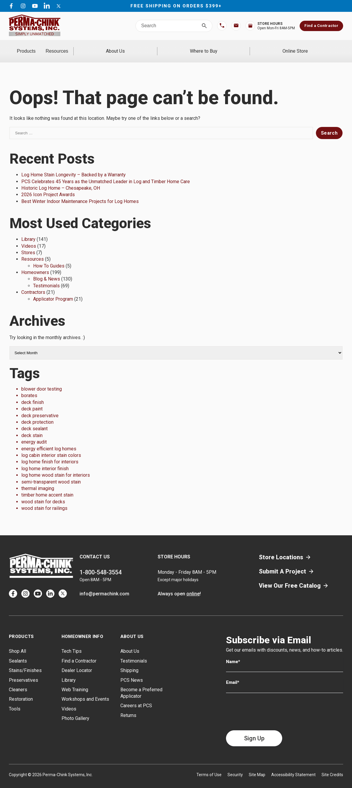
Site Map (257, 766)
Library (28, 231)
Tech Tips (72, 643)
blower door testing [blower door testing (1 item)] (41, 381)
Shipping (129, 662)
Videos (28, 238)
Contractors (33, 284)
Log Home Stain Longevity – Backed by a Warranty (73, 167)
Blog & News (46, 271)
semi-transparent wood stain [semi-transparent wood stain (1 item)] (51, 474)
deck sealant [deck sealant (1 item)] (34, 421)
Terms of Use (209, 766)
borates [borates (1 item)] (29, 388)
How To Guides (48, 258)
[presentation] (271, 703)
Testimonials (46, 278)
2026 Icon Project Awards (48, 187)
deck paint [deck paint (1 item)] (32, 401)
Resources (106, 47)
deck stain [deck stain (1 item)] (32, 427)
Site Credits (332, 766)
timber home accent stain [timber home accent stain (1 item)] (47, 487)
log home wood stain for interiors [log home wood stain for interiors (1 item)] (55, 467)
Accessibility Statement (293, 766)
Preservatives (23, 672)
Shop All (17, 643)
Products (42, 47)
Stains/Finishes (25, 662)
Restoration (21, 691)
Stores (28, 245)
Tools (14, 701)
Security (235, 766)
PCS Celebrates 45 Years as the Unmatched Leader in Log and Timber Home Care (105, 173)
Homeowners (35, 264)
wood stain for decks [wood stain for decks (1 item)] (43, 494)
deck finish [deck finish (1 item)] (32, 394)
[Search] (204, 26)
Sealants (18, 653)
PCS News (131, 672)
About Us (170, 47)
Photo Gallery (75, 710)
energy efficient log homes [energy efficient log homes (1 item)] (48, 441)
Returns (128, 707)
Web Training (75, 682)
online (193, 586)
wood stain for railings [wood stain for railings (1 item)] (44, 500)
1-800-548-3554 (101, 564)
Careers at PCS (136, 698)
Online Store (306, 47)
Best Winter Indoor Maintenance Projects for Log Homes (80, 193)
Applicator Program (53, 291)
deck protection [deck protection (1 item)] (37, 414)
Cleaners (18, 682)
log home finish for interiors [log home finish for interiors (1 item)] (49, 454)
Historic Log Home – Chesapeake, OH (60, 180)
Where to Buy (236, 47)
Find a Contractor (321, 25)
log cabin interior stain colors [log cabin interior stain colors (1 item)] (51, 447)
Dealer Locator (77, 662)
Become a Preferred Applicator (141, 685)
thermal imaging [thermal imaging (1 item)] (37, 481)
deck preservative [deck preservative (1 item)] (40, 407)
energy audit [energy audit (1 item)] (34, 434)
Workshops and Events (85, 691)
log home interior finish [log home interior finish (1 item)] (45, 460)
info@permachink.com (104, 586)
